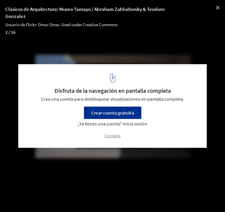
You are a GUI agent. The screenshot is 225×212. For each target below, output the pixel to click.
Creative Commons (100, 24)
